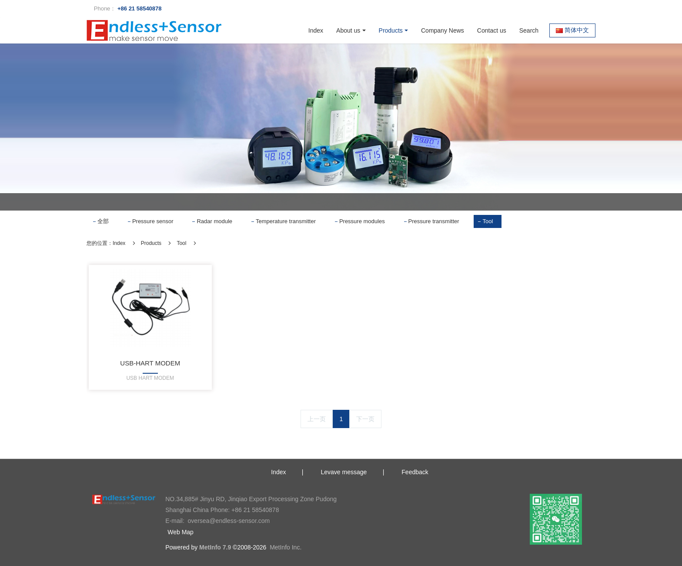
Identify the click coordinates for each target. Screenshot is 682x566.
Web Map (180, 532)
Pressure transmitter (433, 221)
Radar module (214, 221)
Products (151, 243)
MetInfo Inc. (285, 547)
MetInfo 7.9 (215, 547)
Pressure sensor (153, 221)
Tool (487, 221)
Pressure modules (362, 221)
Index (315, 30)
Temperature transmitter (286, 221)
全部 (103, 221)
